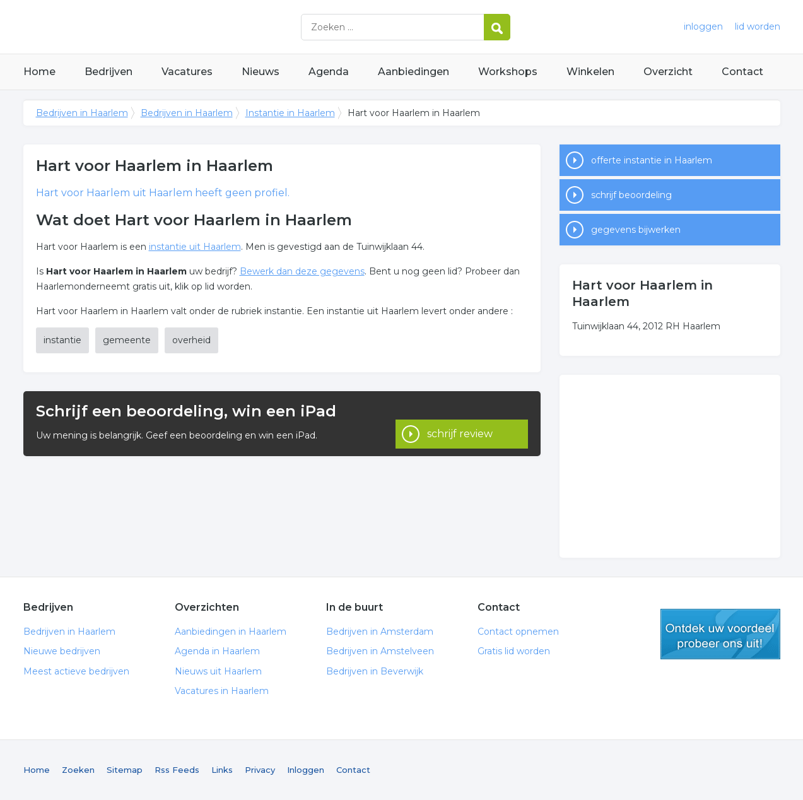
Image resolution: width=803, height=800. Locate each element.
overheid (191, 340)
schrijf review (460, 423)
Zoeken (78, 770)
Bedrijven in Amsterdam (379, 631)
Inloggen (305, 770)
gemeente (127, 340)
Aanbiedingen (413, 72)
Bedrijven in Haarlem (181, 26)
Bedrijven (108, 72)
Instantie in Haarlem (290, 113)
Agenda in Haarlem (217, 651)
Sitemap (125, 770)
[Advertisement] (670, 466)
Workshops (507, 72)
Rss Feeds (177, 770)
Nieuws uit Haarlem (218, 671)
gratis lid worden (720, 634)
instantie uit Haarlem (195, 246)
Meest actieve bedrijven (76, 671)
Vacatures (187, 72)
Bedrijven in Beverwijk (374, 671)
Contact (742, 72)
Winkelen (590, 72)
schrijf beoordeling (631, 195)
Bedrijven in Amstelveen (380, 651)
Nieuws (260, 72)
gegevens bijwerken (636, 229)
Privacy (260, 770)
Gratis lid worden (514, 651)
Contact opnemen (518, 631)
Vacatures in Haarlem (222, 691)
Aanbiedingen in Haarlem (230, 631)
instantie (62, 340)
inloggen (703, 26)
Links (222, 770)
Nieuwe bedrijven (61, 651)
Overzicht (668, 72)
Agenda (328, 72)
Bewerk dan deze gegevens (302, 271)
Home (39, 72)
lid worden (757, 26)
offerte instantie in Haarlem (651, 160)
